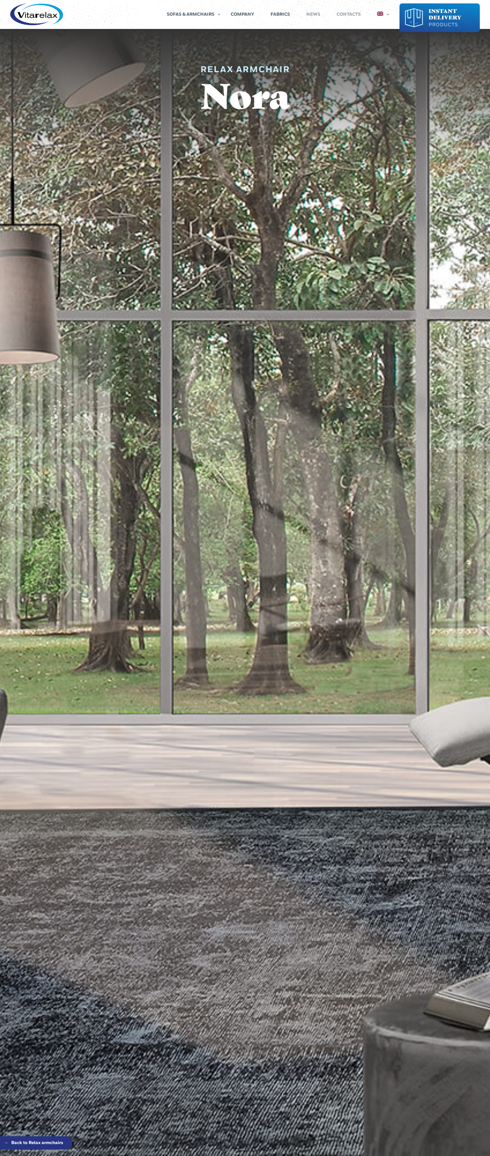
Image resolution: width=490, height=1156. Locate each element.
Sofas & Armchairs (190, 14)
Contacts (349, 14)
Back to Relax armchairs (33, 1142)
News (313, 14)
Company (242, 14)
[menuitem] (380, 14)
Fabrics (280, 14)
